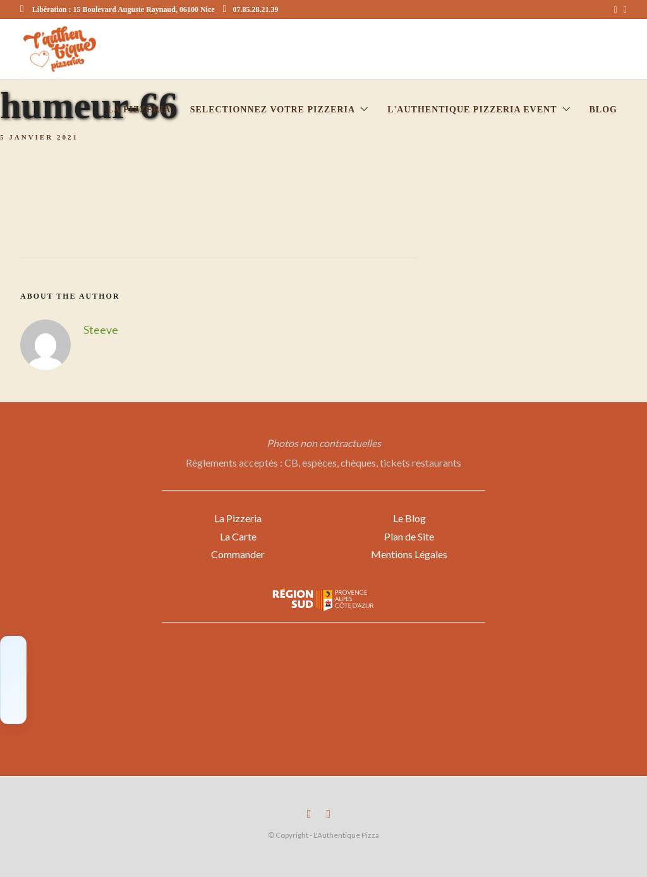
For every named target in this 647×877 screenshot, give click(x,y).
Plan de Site (409, 536)
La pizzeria (139, 109)
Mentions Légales (409, 554)
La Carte (238, 536)
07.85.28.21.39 (251, 9)
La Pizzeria (238, 518)
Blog (603, 109)
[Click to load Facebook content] (13, 680)
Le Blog (409, 518)
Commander (238, 554)
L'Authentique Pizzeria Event (472, 109)
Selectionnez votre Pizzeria (272, 109)
